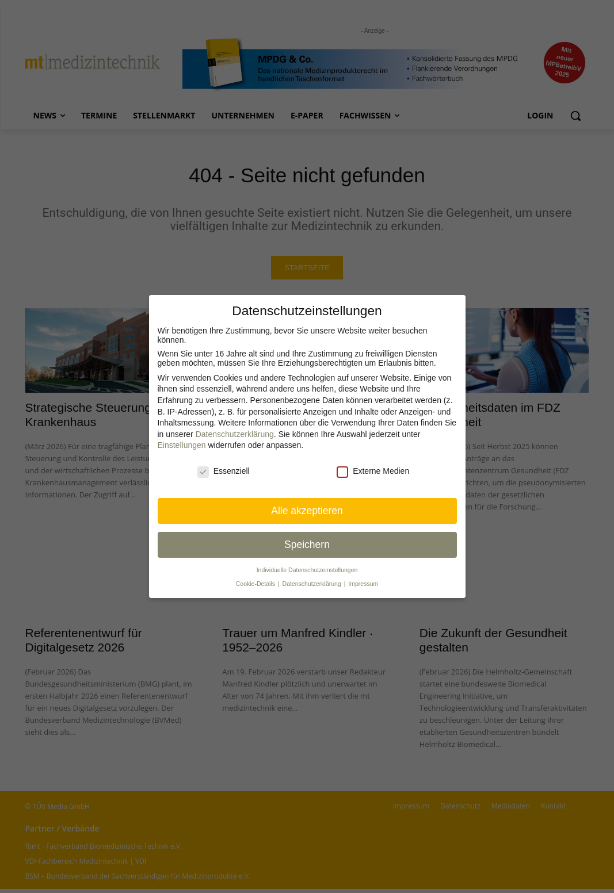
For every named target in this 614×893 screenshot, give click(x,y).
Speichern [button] (307, 544)
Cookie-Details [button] (256, 583)
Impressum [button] (363, 583)
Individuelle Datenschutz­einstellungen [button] (307, 569)
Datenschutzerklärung (235, 434)
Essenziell (223, 471)
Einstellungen (182, 445)
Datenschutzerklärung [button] (313, 583)
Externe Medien (373, 471)
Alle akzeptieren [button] (307, 510)
